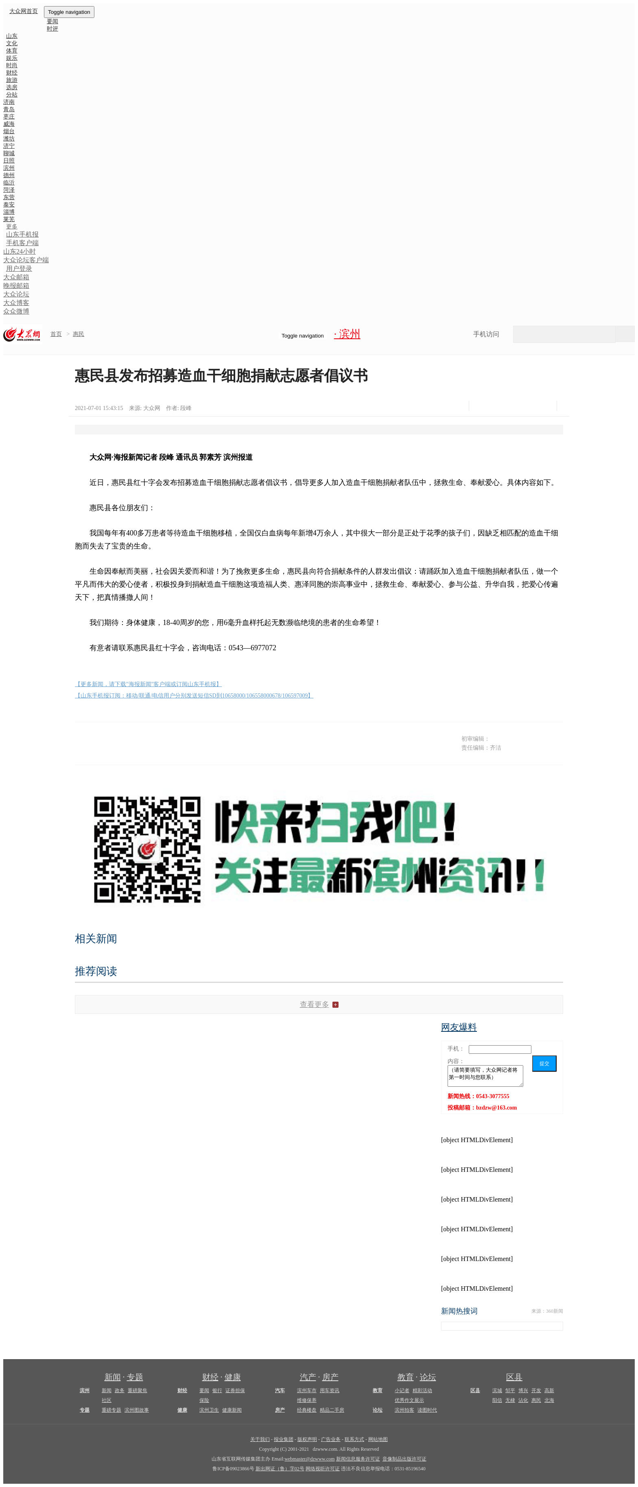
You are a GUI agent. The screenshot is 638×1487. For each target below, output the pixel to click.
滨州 (9, 168)
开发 (536, 1390)
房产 (330, 1377)
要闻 (204, 1390)
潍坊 (9, 139)
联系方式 (354, 1439)
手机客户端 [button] (22, 242)
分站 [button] (11, 95)
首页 (56, 334)
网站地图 (378, 1439)
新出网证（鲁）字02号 (280, 1469)
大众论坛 (16, 294)
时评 (52, 29)
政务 (120, 1390)
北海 (549, 1400)
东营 (9, 197)
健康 (233, 1377)
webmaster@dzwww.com (309, 1459)
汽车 (280, 1390)
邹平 (510, 1390)
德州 (9, 175)
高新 (549, 1390)
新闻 (113, 1377)
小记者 (402, 1390)
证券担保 (235, 1390)
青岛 (9, 109)
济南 (9, 102)
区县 (514, 1377)
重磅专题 (111, 1410)
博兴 (523, 1390)
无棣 (510, 1400)
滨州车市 (307, 1390)
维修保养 (307, 1400)
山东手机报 (22, 234)
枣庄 (9, 117)
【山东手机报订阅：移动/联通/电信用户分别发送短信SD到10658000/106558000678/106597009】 (194, 696)
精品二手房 (332, 1410)
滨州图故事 (137, 1410)
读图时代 (427, 1410)
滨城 (497, 1390)
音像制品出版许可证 (404, 1459)
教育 (406, 1377)
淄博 (9, 212)
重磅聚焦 (137, 1390)
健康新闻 (232, 1410)
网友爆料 (459, 1027)
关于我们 (260, 1439)
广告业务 (331, 1439)
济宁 (9, 146)
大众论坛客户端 (26, 260)
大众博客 (16, 302)
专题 (135, 1377)
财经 (210, 1377)
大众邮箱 (16, 277)
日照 (9, 161)
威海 (9, 124)
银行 (217, 1390)
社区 (106, 1400)
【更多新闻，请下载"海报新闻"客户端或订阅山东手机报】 (148, 684)
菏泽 (9, 190)
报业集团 (283, 1439)
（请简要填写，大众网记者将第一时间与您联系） (485, 1076)
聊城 (9, 153)
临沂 (9, 183)
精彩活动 (422, 1390)
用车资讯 (329, 1390)
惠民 (78, 334)
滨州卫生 (209, 1410)
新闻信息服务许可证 (358, 1459)
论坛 (428, 1377)
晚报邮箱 (16, 285)
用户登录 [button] (19, 268)
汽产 (308, 1377)
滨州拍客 (404, 1410)
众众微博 (16, 311)
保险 (204, 1400)
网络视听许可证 (323, 1469)
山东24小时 (19, 251)
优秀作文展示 (409, 1400)
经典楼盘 (307, 1410)
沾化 (523, 1400)
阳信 (497, 1400)
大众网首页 (23, 11)
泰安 (9, 205)
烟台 (9, 131)
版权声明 (307, 1439)
